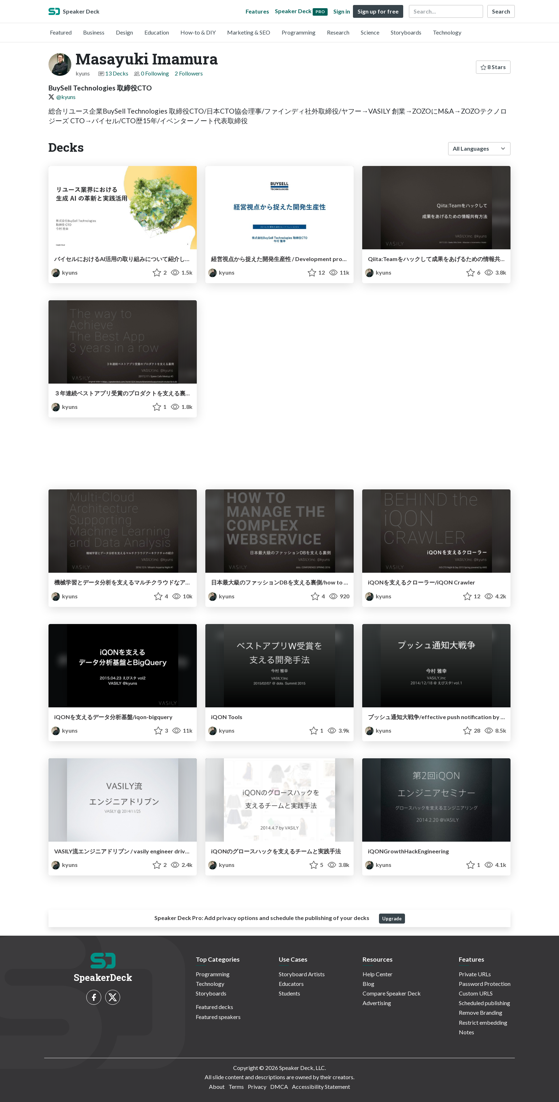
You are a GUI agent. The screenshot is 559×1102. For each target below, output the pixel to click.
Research (338, 32)
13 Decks (116, 73)
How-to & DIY (198, 32)
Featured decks (214, 1006)
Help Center (378, 974)
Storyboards (406, 32)
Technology (447, 32)
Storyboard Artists (302, 974)
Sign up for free (378, 11)
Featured (61, 32)
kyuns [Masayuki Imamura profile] (64, 272)
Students (289, 993)
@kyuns (66, 96)
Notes (466, 1032)
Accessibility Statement (321, 1086)
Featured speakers (218, 1016)
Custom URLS (476, 993)
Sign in (341, 11)
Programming (299, 32)
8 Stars (493, 66)
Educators (291, 983)
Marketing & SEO (248, 32)
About (217, 1086)
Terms (236, 1086)
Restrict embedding (483, 1022)
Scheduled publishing (484, 1002)
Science (370, 32)
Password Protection (485, 983)
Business (93, 32)
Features (257, 11)
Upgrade (392, 918)
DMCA (279, 1086)
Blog (368, 983)
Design (124, 32)
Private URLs (475, 974)
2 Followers (189, 73)
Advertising (377, 1002)
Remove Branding (480, 1012)
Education (156, 32)
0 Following (155, 73)
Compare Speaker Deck (392, 993)
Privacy (257, 1086)
